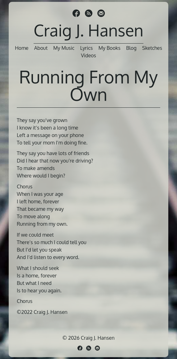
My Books (110, 48)
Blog (131, 48)
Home (22, 48)
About (41, 48)
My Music (63, 48)
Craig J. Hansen (88, 30)
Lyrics (86, 48)
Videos (88, 55)
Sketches (152, 48)
